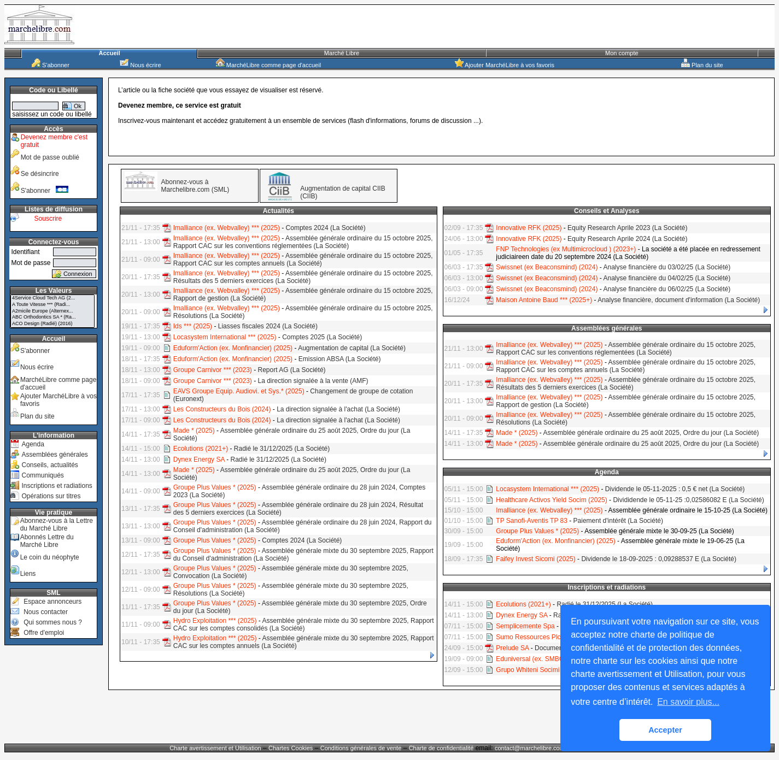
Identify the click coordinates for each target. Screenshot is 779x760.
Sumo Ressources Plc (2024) (538, 637)
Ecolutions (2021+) (200, 448)
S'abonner (50, 65)
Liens (28, 574)
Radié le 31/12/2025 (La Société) (282, 448)
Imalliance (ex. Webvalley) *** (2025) (226, 228)
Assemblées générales (54, 454)
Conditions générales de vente (361, 748)
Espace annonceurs (52, 601)
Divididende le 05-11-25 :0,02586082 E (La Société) (688, 500)
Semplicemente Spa (525, 626)
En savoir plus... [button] (688, 701)
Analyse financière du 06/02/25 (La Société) (666, 289)
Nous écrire (140, 65)
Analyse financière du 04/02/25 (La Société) (666, 278)
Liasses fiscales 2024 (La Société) (268, 326)
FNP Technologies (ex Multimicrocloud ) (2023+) (566, 249)
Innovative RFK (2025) (528, 228)
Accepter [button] (665, 730)
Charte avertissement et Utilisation (215, 748)
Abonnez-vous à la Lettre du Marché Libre (56, 524)
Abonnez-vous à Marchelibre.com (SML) (195, 185)
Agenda (32, 444)
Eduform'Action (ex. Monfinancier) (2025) (232, 348)
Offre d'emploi (44, 633)
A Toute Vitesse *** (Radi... (52, 305)
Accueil (109, 53)
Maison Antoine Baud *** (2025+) (544, 300)
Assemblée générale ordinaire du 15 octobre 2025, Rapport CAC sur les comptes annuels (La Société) (303, 259)
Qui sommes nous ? (53, 622)
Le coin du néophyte (49, 557)
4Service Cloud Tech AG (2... (52, 298)
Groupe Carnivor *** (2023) (212, 370)
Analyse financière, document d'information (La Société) (679, 300)
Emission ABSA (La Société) (339, 359)
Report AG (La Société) (291, 370)
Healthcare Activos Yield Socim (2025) (551, 500)
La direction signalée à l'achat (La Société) (338, 409)
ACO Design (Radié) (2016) (52, 324)
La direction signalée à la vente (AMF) (312, 381)
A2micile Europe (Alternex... (52, 311)
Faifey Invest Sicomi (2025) (535, 559)
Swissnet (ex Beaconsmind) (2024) (547, 267)
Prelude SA (512, 648)
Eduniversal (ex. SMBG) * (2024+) (545, 659)
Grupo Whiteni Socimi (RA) (535, 670)
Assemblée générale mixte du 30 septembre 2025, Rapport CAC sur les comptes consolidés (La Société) (303, 624)
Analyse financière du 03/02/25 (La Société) (666, 267)
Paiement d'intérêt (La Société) (618, 521)
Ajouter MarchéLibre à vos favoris (504, 65)
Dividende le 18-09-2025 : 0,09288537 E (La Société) (658, 559)
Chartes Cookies (290, 748)
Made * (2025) (194, 430)
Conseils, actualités (49, 465)
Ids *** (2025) (192, 326)
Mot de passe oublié (50, 157)
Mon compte (622, 53)
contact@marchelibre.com (530, 748)
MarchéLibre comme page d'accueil (268, 65)
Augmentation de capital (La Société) (352, 348)
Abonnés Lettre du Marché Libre (47, 541)
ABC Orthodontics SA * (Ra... (52, 317)
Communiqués (42, 475)
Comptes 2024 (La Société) (326, 228)
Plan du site (702, 65)
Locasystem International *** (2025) (225, 337)
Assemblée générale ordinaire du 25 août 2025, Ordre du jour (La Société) (651, 433)
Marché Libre (341, 53)
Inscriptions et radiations (56, 486)
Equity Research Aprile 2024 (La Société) (627, 239)
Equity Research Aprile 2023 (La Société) (627, 228)
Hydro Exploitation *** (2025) (215, 621)
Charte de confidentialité (441, 748)
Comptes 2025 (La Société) (322, 337)
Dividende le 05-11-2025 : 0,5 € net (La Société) (675, 489)
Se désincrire (40, 174)
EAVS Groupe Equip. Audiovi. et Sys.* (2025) (238, 391)
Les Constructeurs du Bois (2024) (222, 409)
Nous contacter (46, 612)
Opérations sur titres (50, 496)
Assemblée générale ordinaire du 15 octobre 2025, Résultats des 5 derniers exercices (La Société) (303, 277)
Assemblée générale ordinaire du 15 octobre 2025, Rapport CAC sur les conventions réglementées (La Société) (303, 242)
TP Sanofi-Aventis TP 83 (531, 521)
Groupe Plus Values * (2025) (214, 487)
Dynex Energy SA (199, 459)
